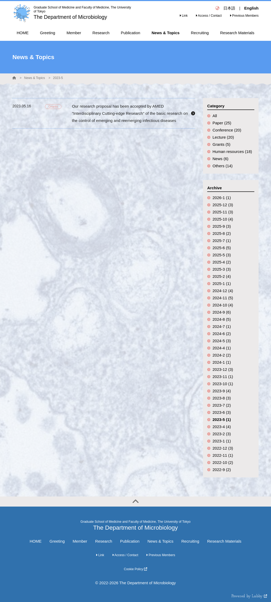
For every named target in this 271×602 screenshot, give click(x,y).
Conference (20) (227, 130)
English (251, 8)
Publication (129, 541)
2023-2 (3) (222, 434)
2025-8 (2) (222, 233)
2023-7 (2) (222, 405)
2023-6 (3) (222, 412)
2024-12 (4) (223, 290)
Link (183, 15)
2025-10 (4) (223, 219)
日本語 (229, 8)
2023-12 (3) (223, 369)
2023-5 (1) (222, 419)
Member (80, 541)
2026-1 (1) (222, 197)
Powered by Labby (249, 596)
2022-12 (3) (223, 448)
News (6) (220, 158)
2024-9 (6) (222, 312)
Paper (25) (222, 123)
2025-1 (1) (222, 283)
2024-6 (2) (222, 333)
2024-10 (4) (223, 305)
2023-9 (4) (222, 391)
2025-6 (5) (222, 247)
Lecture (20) (223, 137)
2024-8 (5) (222, 319)
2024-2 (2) (222, 355)
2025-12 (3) (223, 205)
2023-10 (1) (223, 383)
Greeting (57, 541)
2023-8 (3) (222, 398)
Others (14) (223, 166)
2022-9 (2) (222, 469)
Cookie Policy (135, 569)
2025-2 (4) (222, 276)
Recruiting (190, 541)
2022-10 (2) (223, 462)
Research (103, 541)
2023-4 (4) (222, 426)
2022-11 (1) (223, 455)
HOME (36, 541)
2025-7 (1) (222, 240)
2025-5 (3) (222, 255)
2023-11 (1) (223, 376)
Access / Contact (209, 15)
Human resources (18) (232, 151)
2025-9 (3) (222, 226)
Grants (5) (222, 144)
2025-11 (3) (223, 212)
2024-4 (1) (222, 348)
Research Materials (224, 541)
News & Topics (34, 78)
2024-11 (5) (223, 298)
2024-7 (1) (222, 326)
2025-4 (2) (222, 262)
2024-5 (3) (222, 341)
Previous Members (244, 15)
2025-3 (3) (222, 269)
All (215, 115)
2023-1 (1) (222, 441)
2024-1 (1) (222, 362)
